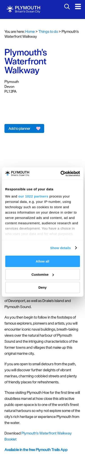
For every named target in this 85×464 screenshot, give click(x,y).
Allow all (42, 261)
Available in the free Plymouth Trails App (36, 449)
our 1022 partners (33, 196)
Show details (60, 248)
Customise (42, 274)
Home (30, 31)
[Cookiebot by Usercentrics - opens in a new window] (61, 173)
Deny (42, 287)
